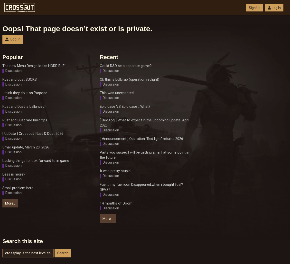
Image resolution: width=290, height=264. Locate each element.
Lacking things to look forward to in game (35, 160)
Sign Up (255, 8)
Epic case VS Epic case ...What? (125, 106)
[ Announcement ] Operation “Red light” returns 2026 (141, 139)
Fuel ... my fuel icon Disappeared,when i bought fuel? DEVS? (141, 187)
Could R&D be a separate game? (126, 66)
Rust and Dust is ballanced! (24, 106)
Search (62, 253)
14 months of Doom (116, 203)
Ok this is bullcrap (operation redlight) (129, 79)
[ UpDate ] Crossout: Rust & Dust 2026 (32, 133)
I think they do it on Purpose (24, 93)
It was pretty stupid (115, 171)
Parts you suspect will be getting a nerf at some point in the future (144, 155)
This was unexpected (117, 93)
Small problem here (17, 188)
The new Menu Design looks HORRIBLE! (33, 66)
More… (10, 203)
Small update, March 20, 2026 (25, 147)
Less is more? (13, 174)
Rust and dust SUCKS (19, 79)
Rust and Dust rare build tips (24, 120)
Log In (274, 8)
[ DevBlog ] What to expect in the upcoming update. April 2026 (144, 122)
